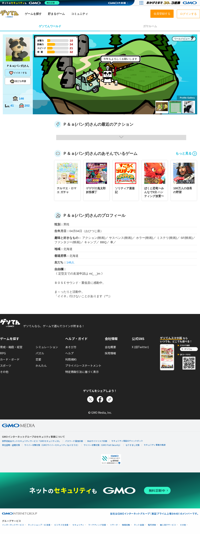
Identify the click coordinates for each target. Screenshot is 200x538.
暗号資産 (152, 525)
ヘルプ (69, 353)
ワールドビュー (182, 39)
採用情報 (110, 353)
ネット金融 (139, 525)
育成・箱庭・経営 (11, 347)
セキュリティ (78, 525)
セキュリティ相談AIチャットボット (127, 440)
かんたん (41, 366)
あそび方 (70, 347)
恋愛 (38, 359)
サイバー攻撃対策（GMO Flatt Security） (102, 444)
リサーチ (114, 525)
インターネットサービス (13, 525)
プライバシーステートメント (83, 366)
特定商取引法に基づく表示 (82, 372)
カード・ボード (10, 359)
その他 (4, 372)
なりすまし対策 (133, 444)
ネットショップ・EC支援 (39, 525)
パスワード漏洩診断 (74, 440)
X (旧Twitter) (140, 347)
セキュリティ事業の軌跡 (155, 444)
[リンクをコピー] (109, 399)
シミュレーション (47, 347)
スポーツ (5, 366)
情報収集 (126, 525)
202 (24, 106)
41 (9, 106)
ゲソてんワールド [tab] (50, 26)
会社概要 (110, 347)
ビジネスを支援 (61, 525)
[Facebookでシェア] (100, 399)
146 (18, 99)
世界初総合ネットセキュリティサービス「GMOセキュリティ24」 (31, 440)
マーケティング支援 (97, 525)
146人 (70, 262)
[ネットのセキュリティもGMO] (30, 3)
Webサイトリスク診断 (97, 440)
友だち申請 (18, 81)
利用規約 (70, 359)
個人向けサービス (168, 525)
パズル (40, 353)
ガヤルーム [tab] (150, 26)
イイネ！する (18, 73)
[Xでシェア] (90, 399)
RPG (3, 353)
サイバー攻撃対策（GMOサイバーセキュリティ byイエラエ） (51, 444)
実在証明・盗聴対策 (11, 444)
